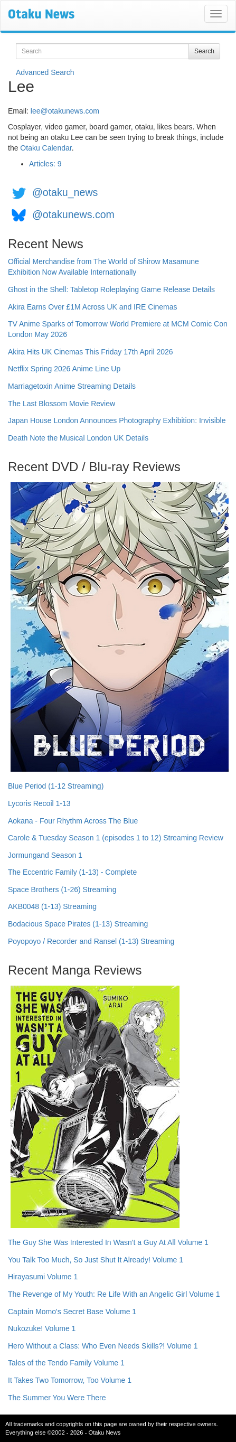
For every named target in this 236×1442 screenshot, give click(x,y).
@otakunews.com (73, 214)
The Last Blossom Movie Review (61, 403)
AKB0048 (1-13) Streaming (52, 906)
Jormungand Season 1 (45, 855)
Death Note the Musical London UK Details (78, 438)
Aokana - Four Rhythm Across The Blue (73, 821)
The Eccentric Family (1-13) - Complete (72, 872)
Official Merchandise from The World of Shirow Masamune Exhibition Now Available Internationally (103, 266)
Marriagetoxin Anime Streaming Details (72, 386)
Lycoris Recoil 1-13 (39, 803)
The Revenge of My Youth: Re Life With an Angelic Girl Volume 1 (114, 1294)
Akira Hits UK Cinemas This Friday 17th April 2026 (90, 352)
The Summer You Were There (57, 1397)
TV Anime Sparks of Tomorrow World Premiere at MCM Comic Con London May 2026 (118, 329)
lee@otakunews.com (65, 111)
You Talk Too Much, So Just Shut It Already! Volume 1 (95, 1260)
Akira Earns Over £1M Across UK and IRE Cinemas (92, 307)
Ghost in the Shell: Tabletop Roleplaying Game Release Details (111, 289)
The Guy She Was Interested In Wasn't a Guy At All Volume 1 (108, 1242)
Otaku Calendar (45, 148)
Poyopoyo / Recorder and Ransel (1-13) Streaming (91, 941)
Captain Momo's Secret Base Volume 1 (72, 1311)
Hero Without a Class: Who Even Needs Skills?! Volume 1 (103, 1346)
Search (204, 51)
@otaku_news (65, 192)
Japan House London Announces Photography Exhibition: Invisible (117, 420)
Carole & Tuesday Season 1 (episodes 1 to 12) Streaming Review (115, 838)
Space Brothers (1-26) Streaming (62, 889)
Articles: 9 (45, 164)
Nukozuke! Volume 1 (41, 1328)
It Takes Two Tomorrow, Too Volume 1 (69, 1380)
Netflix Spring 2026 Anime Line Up (64, 368)
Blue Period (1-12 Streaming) (55, 786)
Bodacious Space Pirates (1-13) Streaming (78, 924)
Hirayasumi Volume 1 (43, 1276)
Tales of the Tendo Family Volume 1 (66, 1363)
